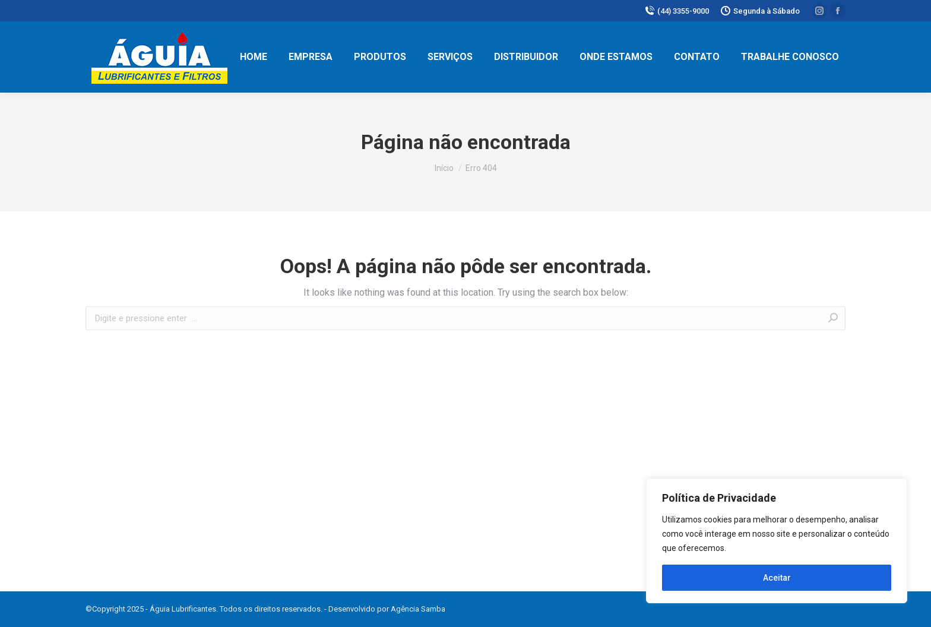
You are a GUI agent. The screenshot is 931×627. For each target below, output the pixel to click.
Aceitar (777, 577)
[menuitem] (254, 57)
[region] (776, 541)
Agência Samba (418, 608)
